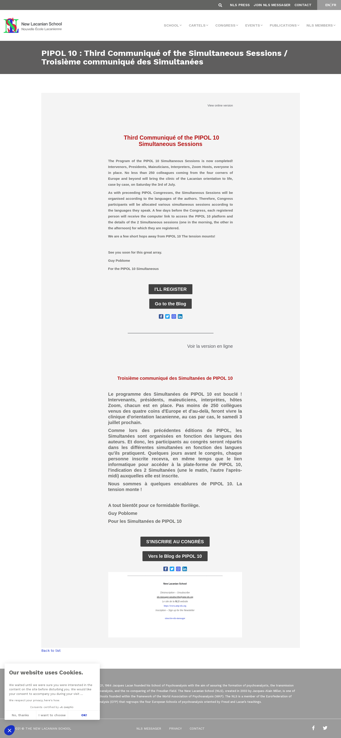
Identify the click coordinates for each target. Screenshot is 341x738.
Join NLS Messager (272, 5)
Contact (303, 5)
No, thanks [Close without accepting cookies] (20, 715)
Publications (283, 25)
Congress (225, 25)
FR (334, 5)
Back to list (51, 650)
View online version (220, 105)
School (171, 25)
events (252, 25)
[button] (9, 730)
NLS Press (240, 5)
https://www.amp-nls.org (175, 606)
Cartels (197, 25)
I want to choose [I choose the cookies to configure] (52, 715)
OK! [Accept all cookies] (84, 715)
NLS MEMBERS (320, 25)
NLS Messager (148, 728)
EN (327, 5)
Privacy (175, 728)
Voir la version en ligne (210, 346)
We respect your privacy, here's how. (34, 700)
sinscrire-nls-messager (175, 618)
